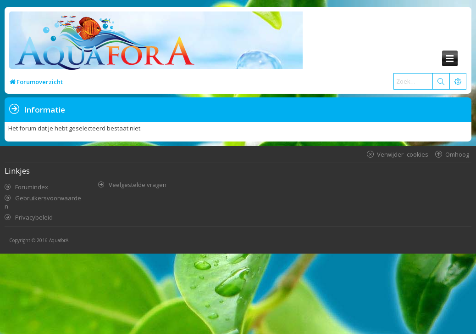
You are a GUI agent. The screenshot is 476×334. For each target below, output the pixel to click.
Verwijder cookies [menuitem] (402, 154)
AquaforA (58, 240)
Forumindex (31, 187)
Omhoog (457, 154)
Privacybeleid (34, 217)
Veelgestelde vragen (137, 185)
